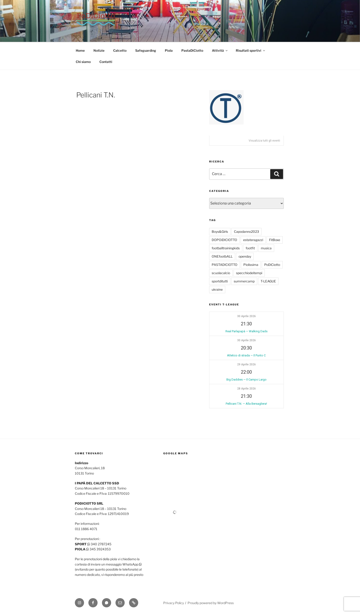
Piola (169, 50)
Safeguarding (145, 50)
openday (245, 256)
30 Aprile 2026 (246, 316)
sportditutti (220, 281)
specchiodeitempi (249, 273)
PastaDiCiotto (192, 50)
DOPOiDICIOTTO (224, 240)
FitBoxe (274, 240)
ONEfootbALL (222, 256)
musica (266, 248)
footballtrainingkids (226, 248)
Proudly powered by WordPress (211, 603)
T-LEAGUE (268, 281)
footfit (250, 248)
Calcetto (120, 50)
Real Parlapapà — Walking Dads (246, 331)
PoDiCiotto (272, 265)
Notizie (98, 50)
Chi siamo (83, 62)
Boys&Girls (220, 231)
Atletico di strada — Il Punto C (246, 355)
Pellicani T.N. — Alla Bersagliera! (246, 403)
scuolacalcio (221, 273)
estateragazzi (253, 240)
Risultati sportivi (251, 50)
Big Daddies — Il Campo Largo (246, 379)
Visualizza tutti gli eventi (264, 140)
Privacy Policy (173, 603)
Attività (220, 50)
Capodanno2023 (246, 231)
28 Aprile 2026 (246, 388)
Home (80, 50)
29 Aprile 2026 (246, 364)
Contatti (105, 62)
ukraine (217, 289)
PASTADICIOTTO (224, 265)
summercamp (244, 281)
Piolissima (250, 265)
